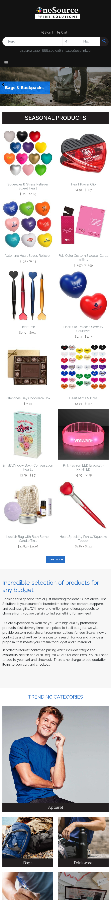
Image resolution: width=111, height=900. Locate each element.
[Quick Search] (32, 41)
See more (55, 559)
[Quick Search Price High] (90, 41)
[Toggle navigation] (6, 62)
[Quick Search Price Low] (71, 41)
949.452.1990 (30, 51)
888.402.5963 (52, 51)
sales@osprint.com (80, 51)
